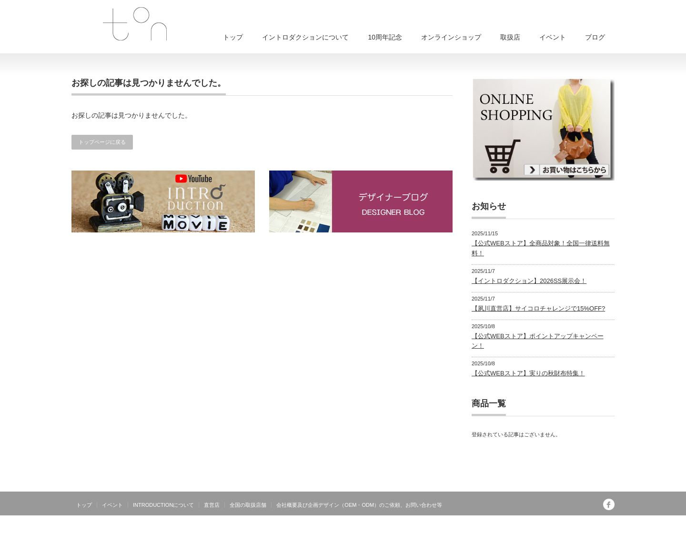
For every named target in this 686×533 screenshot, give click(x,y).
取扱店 (510, 37)
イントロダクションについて (305, 37)
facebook (609, 504)
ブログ (595, 37)
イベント (552, 37)
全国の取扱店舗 (248, 505)
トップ (233, 37)
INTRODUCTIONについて (163, 505)
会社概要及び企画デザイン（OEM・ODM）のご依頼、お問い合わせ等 (359, 505)
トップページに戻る (102, 142)
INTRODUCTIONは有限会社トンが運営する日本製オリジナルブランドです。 (515, 526)
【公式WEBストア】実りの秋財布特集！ (528, 373)
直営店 (212, 505)
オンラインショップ (451, 37)
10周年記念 (385, 37)
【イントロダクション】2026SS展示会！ (529, 280)
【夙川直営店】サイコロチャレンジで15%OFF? (538, 308)
